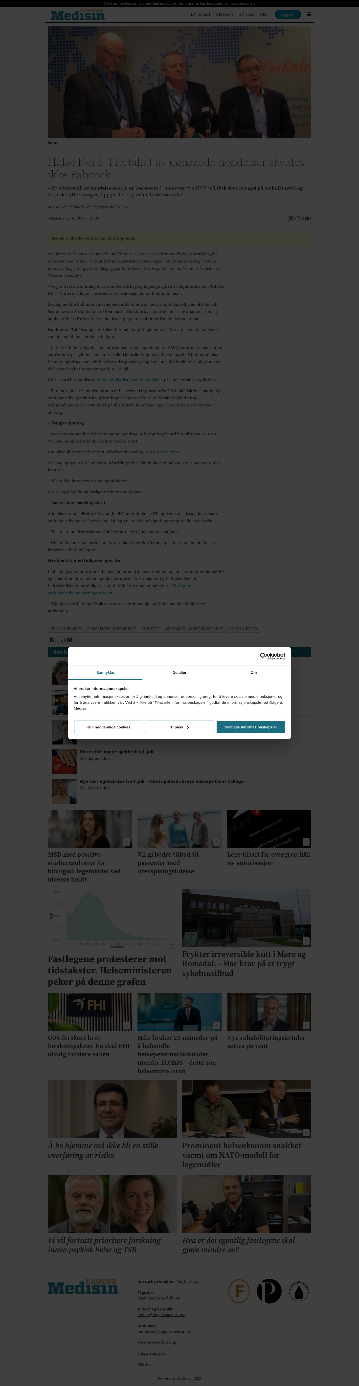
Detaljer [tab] (179, 672)
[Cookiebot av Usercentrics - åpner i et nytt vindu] (263, 656)
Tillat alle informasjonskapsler (250, 727)
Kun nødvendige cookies (109, 727)
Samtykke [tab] (105, 672)
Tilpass (179, 727)
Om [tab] (253, 672)
